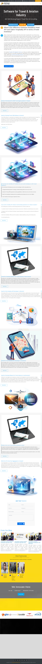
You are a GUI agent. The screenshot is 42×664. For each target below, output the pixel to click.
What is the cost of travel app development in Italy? (13, 445)
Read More (5, 110)
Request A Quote (9, 66)
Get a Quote (38, 0)
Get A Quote (30, 24)
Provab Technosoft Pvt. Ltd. (16, 662)
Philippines (5, 577)
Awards (22, 24)
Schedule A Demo (13, 24)
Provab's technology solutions (17, 54)
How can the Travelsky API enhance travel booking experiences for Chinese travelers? (19, 204)
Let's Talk (21, 594)
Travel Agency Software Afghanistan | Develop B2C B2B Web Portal (34, 542)
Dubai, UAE (21, 577)
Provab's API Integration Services (15, 52)
